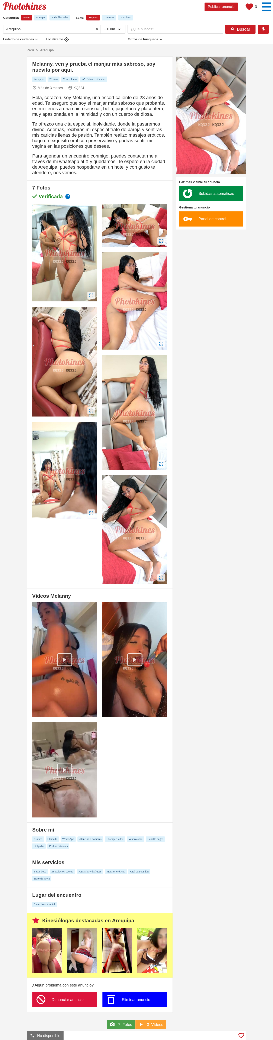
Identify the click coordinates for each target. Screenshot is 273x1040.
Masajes (40, 17)
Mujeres (93, 17)
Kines (26, 17)
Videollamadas (60, 17)
